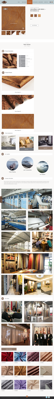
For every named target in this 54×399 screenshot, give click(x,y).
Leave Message (34, 25)
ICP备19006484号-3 (44, 397)
